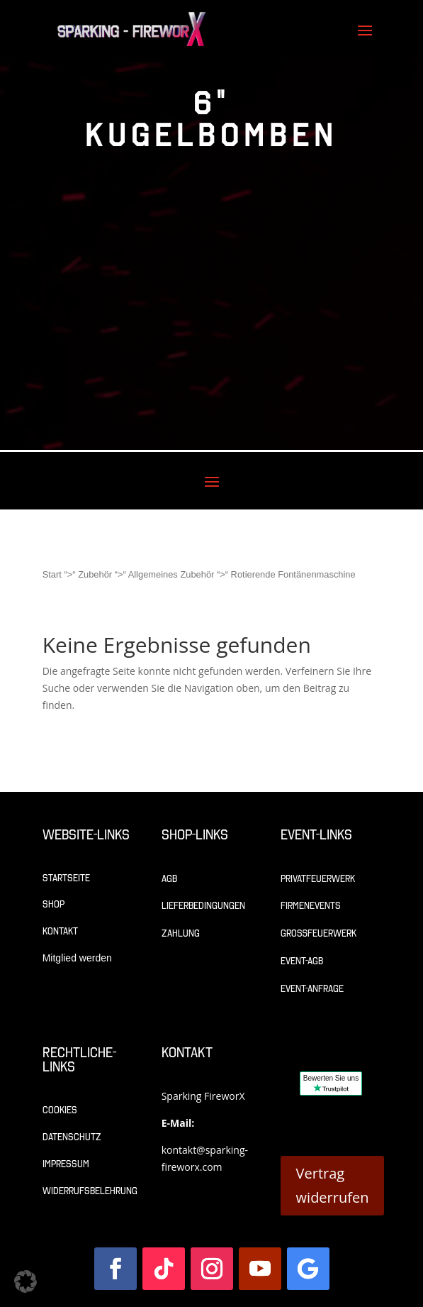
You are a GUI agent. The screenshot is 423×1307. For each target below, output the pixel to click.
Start (52, 574)
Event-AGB (302, 961)
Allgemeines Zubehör (171, 574)
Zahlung (181, 933)
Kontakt (60, 931)
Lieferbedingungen (203, 906)
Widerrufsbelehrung (90, 1191)
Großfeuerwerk (318, 933)
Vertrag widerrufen (332, 1185)
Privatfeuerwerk (318, 879)
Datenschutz (72, 1137)
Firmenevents (311, 906)
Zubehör (95, 574)
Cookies (60, 1110)
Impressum (66, 1164)
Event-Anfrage (312, 989)
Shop (53, 904)
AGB (169, 879)
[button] (25, 1281)
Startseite (66, 878)
